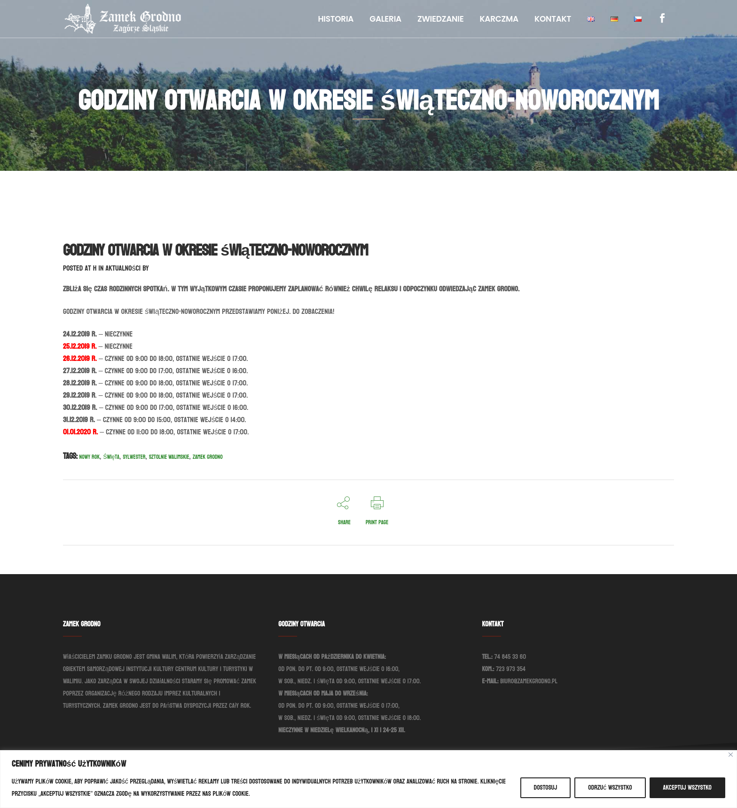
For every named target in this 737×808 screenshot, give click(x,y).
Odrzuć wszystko (610, 787)
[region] (368, 779)
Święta (111, 457)
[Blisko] (731, 754)
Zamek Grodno (208, 457)
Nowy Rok (89, 457)
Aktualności (123, 268)
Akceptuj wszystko (687, 787)
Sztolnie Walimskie (169, 457)
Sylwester (134, 457)
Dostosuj (545, 787)
